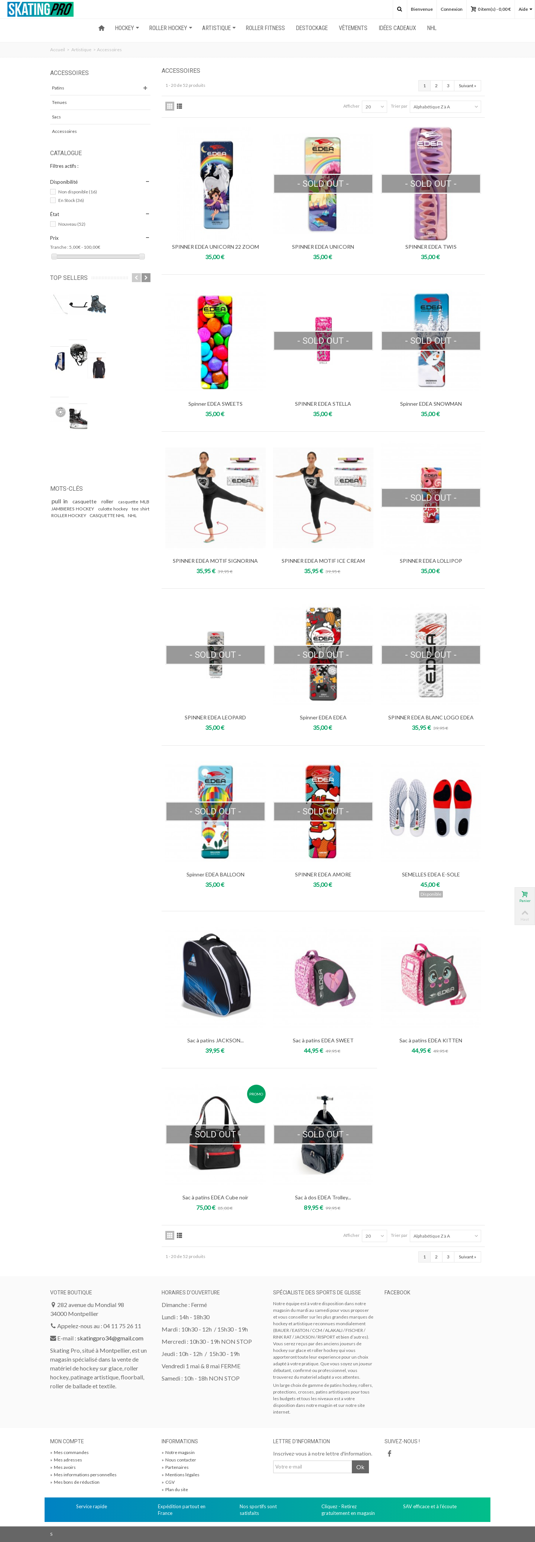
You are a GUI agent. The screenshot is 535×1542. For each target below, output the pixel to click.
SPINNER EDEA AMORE (323, 874)
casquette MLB (133, 407)
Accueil (57, 49)
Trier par (399, 106)
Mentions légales (181, 1474)
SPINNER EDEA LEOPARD (215, 717)
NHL (432, 28)
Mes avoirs (63, 1467)
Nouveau (71, 224)
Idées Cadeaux (397, 28)
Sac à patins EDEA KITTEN (430, 1040)
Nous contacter (179, 1460)
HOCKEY (127, 28)
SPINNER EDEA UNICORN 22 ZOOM (215, 247)
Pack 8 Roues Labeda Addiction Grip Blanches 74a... (110, 359)
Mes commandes (69, 1452)
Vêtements (353, 28)
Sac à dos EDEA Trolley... (323, 1197)
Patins (58, 88)
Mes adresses (66, 1460)
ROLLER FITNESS (265, 28)
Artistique (81, 49)
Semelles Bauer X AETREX (101, 326)
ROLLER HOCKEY (170, 28)
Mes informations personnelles (83, 1474)
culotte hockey (114, 414)
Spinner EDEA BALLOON (215, 874)
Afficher (351, 106)
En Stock (71, 200)
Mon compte (67, 1441)
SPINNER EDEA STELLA (323, 404)
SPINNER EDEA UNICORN (323, 247)
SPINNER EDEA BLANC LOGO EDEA (431, 717)
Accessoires (64, 131)
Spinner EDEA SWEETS (215, 404)
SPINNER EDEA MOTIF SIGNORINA (215, 561)
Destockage (312, 28)
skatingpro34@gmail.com (110, 1338)
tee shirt (140, 414)
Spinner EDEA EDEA (323, 717)
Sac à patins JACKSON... (215, 1040)
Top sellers (69, 277)
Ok (360, 1466)
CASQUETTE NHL (108, 421)
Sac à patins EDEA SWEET (323, 1040)
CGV (168, 1482)
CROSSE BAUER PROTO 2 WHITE (107, 295)
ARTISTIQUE (219, 28)
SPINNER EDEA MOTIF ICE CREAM (323, 561)
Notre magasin (178, 1452)
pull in (61, 406)
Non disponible (77, 192)
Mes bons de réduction (75, 1482)
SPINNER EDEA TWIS (431, 247)
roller (108, 407)
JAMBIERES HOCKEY (73, 414)
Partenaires (175, 1467)
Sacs (56, 117)
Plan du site (175, 1489)
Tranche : (59, 247)
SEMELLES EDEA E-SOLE (431, 874)
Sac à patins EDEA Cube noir (215, 1197)
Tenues (59, 102)
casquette (85, 407)
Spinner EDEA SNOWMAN (431, 404)
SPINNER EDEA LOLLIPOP (431, 561)
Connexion (452, 9)
